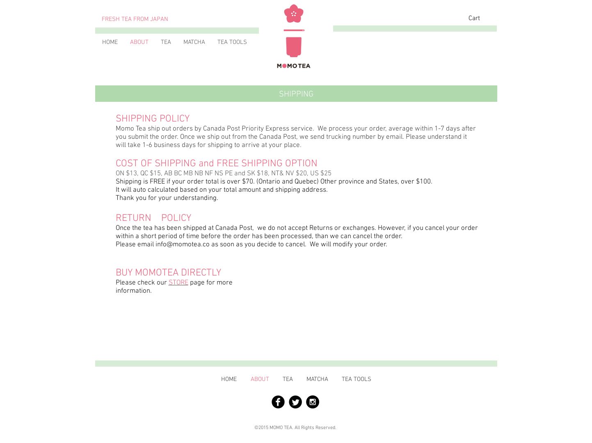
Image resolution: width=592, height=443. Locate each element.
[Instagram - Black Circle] (312, 402)
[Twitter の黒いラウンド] (295, 402)
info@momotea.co (182, 245)
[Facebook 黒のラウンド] (278, 402)
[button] (480, 18)
